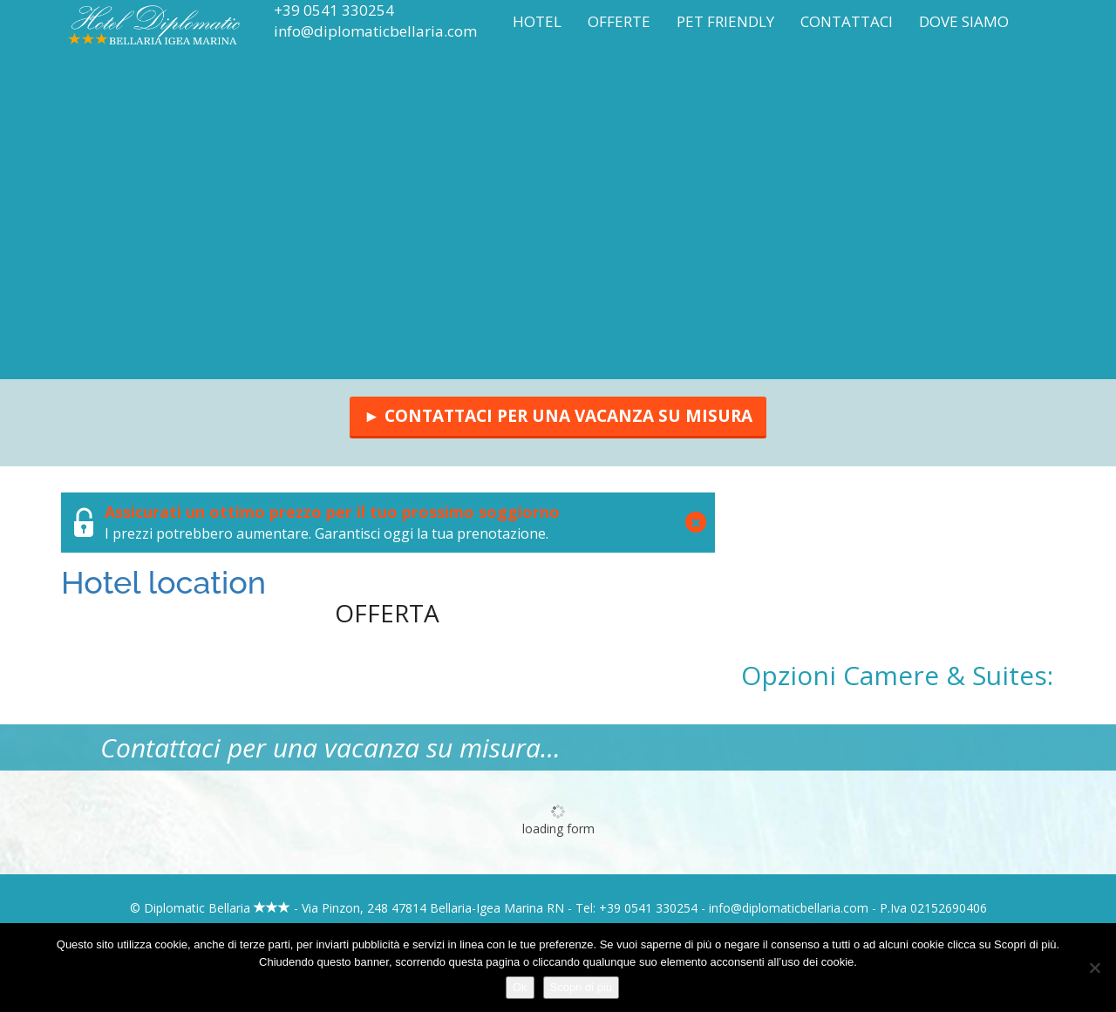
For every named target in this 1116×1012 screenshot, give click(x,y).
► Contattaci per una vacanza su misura (558, 415)
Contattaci (846, 21)
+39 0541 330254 (334, 10)
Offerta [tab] (387, 612)
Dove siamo (964, 21)
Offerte (619, 21)
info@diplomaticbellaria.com (375, 31)
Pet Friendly (725, 21)
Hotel (537, 21)
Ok (520, 987)
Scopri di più (581, 987)
